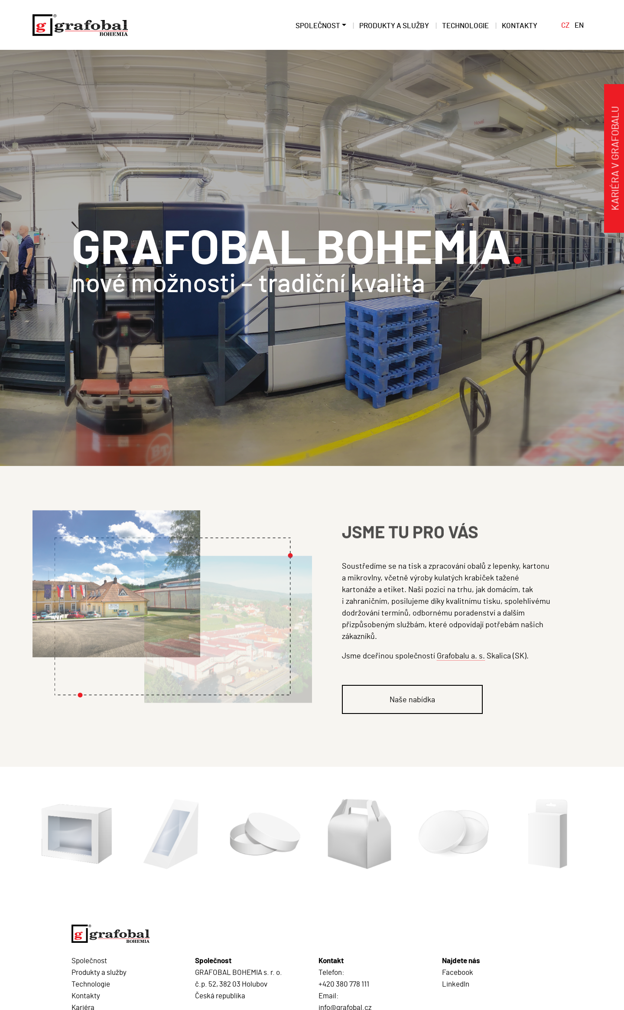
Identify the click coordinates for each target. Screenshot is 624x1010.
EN (579, 24)
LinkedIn (455, 983)
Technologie (91, 983)
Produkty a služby (99, 972)
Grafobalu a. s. (461, 655)
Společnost (89, 960)
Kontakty (86, 995)
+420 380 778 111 (343, 983)
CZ (565, 24)
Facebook (457, 972)
